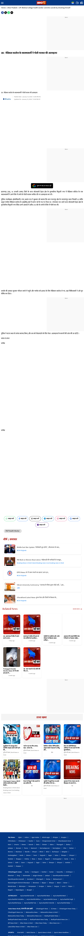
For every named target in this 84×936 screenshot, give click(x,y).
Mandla (27, 851)
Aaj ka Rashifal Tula (30, 903)
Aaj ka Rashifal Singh (66, 899)
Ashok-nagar (46, 837)
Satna (56, 855)
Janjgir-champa (37, 875)
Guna (37, 841)
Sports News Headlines (61, 932)
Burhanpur (55, 851)
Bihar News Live (55, 923)
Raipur (70, 886)
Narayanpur (32, 886)
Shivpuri (72, 855)
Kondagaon (35, 872)
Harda (21, 855)
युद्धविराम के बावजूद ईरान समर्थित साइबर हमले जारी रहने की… (11, 748)
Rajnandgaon (20, 890)
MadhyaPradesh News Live (59, 919)
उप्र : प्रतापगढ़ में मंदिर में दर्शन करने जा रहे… (11, 637)
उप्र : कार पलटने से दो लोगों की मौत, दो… (31, 670)
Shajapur (19, 859)
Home (3, 7)
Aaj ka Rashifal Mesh (59, 895)
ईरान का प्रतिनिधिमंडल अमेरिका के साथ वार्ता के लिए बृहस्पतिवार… (72, 748)
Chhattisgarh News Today (67, 908)
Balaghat (64, 851)
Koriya (48, 879)
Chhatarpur (22, 841)
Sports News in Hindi (44, 932)
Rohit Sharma (31, 932)
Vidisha (26, 859)
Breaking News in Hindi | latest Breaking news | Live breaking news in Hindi (40, 563)
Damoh (31, 844)
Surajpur (41, 886)
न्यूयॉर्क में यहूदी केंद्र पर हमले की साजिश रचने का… (51, 782)
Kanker (51, 872)
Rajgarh (47, 859)
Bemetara (36, 882)
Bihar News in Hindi (26, 923)
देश (32, 786)
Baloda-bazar (12, 886)
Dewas (24, 844)
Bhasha (8, 99)
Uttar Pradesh (12, 7)
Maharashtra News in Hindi (49, 912)
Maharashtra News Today (16, 916)
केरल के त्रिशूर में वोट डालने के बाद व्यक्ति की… (31, 782)
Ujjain (20, 837)
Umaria (16, 844)
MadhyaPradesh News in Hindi (17, 919)
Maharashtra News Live (34, 916)
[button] (2, 3)
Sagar (50, 855)
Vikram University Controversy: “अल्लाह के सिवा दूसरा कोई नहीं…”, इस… (40, 585)
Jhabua (68, 844)
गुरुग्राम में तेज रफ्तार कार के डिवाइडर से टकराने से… (71, 782)
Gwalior (31, 841)
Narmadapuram (45, 848)
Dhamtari (11, 875)
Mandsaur (19, 851)
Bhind (41, 851)
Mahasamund (57, 879)
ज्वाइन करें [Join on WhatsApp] (10, 518)
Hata (72, 859)
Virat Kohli (20, 932)
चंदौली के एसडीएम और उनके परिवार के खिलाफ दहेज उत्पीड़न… (52, 638)
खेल (52, 752)
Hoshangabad (12, 855)
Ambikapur (69, 872)
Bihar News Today (41, 923)
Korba (27, 872)
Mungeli (29, 890)
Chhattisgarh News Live (15, 912)
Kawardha (60, 872)
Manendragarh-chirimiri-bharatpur (19, 882)
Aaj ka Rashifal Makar (63, 903)
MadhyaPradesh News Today (39, 919)
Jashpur (47, 875)
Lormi (64, 886)
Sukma (49, 886)
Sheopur (63, 855)
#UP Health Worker (13, 531)
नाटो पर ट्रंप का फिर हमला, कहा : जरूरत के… (30, 747)
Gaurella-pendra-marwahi (61, 875)
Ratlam (71, 848)
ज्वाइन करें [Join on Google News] (74, 518)
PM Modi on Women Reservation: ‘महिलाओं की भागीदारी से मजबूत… (39, 560)
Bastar (65, 882)
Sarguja (56, 886)
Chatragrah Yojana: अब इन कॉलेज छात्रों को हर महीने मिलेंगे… (11, 783)
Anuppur (64, 837)
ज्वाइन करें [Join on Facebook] (22, 518)
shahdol (67, 862)
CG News (54, 908)
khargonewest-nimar (49, 841)
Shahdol (10, 859)
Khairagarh (39, 879)
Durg (18, 875)
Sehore (28, 855)
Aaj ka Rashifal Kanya (14, 903)
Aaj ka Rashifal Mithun (34, 899)
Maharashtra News (32, 912)
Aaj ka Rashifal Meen (43, 895)
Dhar (65, 848)
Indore (27, 837)
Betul (47, 851)
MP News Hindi (12, 923)
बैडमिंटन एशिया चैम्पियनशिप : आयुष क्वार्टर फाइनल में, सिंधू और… (52, 748)
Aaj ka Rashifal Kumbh (27, 895)
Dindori (44, 844)
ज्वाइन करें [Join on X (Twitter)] (35, 518)
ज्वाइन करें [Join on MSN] (42, 525)
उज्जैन (18, 588)
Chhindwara (12, 841)
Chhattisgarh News (42, 908)
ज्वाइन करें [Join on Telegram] (48, 518)
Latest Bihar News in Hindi (16, 926)
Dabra (52, 844)
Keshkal (44, 872)
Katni (9, 844)
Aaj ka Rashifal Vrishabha (16, 899)
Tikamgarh (59, 844)
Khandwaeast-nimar (64, 841)
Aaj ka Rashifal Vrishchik (46, 903)
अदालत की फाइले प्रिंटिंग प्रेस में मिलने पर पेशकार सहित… (72, 637)
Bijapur (44, 882)
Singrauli (42, 855)
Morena (10, 851)
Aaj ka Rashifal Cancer (50, 899)
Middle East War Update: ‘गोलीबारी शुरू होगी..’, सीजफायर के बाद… (38, 547)
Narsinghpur (57, 848)
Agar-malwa (35, 837)
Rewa (33, 859)
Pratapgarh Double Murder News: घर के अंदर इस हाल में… (11, 671)
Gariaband (30, 879)
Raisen (40, 859)
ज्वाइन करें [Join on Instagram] (61, 518)
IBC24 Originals (21, 550)
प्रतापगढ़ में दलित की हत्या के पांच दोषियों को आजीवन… (31, 637)
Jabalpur (10, 848)
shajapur (18, 866)
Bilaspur (51, 882)
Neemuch (34, 848)
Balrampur (22, 886)
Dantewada (26, 875)
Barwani (18, 848)
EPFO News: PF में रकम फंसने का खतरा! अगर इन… (33, 572)
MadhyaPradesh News (51, 916)
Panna (26, 848)
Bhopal (34, 851)
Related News (9, 608)
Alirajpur (55, 837)
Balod (59, 882)
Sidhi (16, 862)
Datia (37, 844)
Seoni (35, 855)
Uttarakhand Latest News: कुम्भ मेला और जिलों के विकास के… (37, 597)
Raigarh (10, 890)
